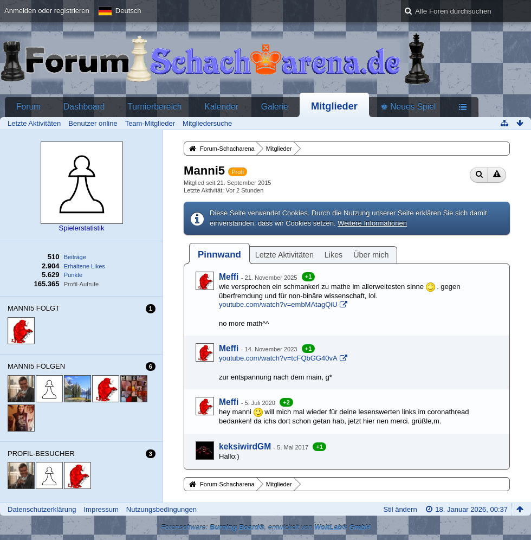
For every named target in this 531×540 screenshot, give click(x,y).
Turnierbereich (154, 106)
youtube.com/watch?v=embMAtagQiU (278, 304)
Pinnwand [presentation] (219, 254)
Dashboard (84, 106)
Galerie (274, 106)
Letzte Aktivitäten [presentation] (284, 254)
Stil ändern (400, 509)
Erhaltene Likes (84, 266)
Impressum (100, 509)
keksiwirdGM (245, 446)
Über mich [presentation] (370, 254)
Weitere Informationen (372, 223)
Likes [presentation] (333, 254)
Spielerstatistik (82, 228)
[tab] (219, 254)
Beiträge (75, 257)
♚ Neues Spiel (408, 106)
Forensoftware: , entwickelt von (266, 527)
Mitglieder (334, 106)
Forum (28, 106)
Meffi (228, 276)
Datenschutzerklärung (42, 509)
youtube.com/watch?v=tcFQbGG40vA (278, 358)
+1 (308, 276)
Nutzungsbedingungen (161, 509)
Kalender (221, 106)
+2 (286, 402)
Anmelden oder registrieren (46, 11)
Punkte (73, 275)
